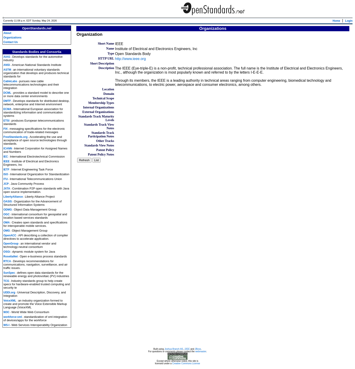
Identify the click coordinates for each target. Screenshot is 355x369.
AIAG (6, 56)
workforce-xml (12, 317)
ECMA (7, 109)
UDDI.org (9, 292)
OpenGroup (11, 243)
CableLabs (10, 81)
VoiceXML (9, 300)
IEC (5, 156)
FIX (5, 128)
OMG (6, 230)
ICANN (7, 148)
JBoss (198, 349)
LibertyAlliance (13, 196)
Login (349, 20)
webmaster (200, 352)
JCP (6, 183)
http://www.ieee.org (130, 59)
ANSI (6, 65)
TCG (6, 281)
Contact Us (10, 42)
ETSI (6, 120)
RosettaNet (10, 256)
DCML (7, 92)
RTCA (7, 261)
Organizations (12, 37)
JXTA (6, 188)
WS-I (6, 325)
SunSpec (9, 272)
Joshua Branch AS (173, 349)
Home (336, 20)
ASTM (7, 69)
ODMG (7, 209)
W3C (6, 312)
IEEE (6, 161)
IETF (6, 169)
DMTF (7, 101)
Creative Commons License (186, 364)
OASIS (7, 201)
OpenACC (9, 235)
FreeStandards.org (15, 137)
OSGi (6, 251)
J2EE (187, 349)
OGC (6, 214)
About (7, 33)
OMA (6, 222)
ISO (5, 174)
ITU (5, 179)
